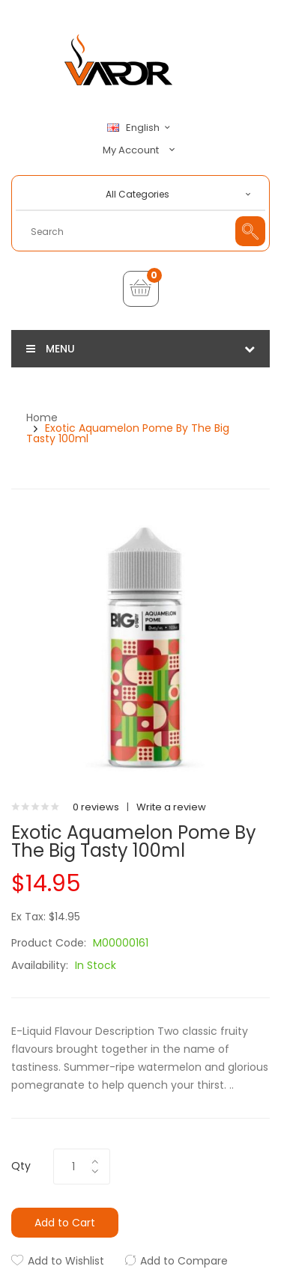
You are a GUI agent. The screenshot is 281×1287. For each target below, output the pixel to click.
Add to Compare (184, 1260)
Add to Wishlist (66, 1260)
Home (42, 417)
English (141, 128)
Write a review (171, 807)
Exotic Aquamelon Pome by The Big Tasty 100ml (127, 433)
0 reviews (96, 807)
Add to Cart (64, 1222)
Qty (21, 1165)
